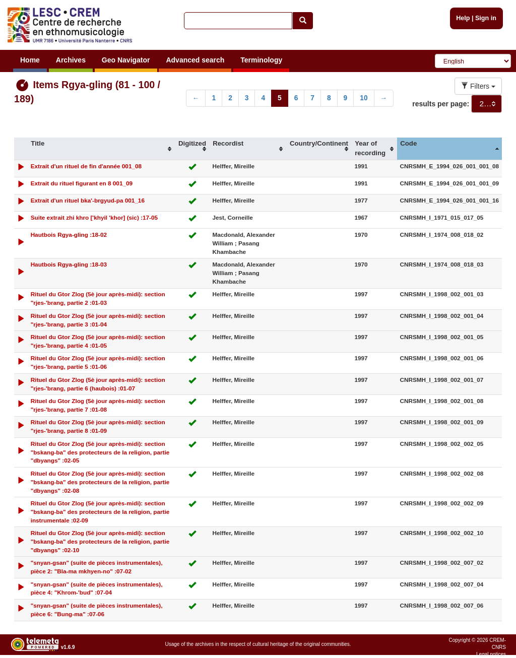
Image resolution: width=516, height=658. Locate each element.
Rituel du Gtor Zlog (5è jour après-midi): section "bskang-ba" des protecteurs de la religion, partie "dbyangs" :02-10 (100, 541)
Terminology (261, 60)
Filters (478, 86)
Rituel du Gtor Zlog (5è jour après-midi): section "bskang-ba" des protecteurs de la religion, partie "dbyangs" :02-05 (100, 452)
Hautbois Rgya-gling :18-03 (69, 264)
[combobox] (486, 104)
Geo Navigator (126, 60)
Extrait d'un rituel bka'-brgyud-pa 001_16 (88, 200)
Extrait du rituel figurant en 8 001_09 (82, 183)
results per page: (440, 104)
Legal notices (491, 654)
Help (463, 18)
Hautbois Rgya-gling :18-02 (69, 234)
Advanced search (195, 60)
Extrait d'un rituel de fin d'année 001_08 (86, 166)
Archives (71, 60)
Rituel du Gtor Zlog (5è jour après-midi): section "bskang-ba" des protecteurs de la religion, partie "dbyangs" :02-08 (100, 482)
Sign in (485, 18)
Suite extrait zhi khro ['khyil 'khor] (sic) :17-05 (94, 217)
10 (363, 98)
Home (30, 60)
